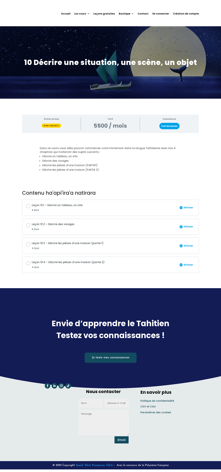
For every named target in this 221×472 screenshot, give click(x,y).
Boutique (124, 13)
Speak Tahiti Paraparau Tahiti (94, 466)
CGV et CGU (148, 407)
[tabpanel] (110, 161)
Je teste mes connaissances (110, 358)
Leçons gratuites (104, 13)
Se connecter (160, 13)
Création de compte (186, 13)
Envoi (122, 441)
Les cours (80, 13)
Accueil (65, 13)
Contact (143, 13)
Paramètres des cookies (155, 413)
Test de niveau (169, 127)
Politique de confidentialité (157, 402)
